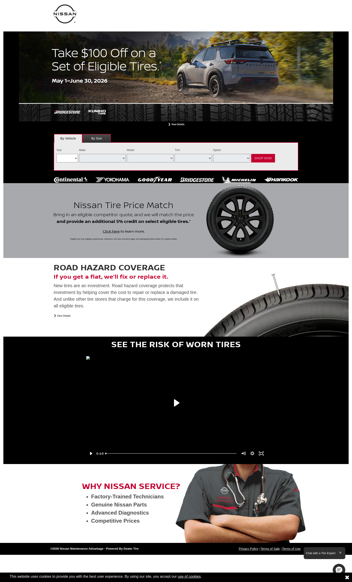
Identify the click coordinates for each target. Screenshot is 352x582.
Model (130, 150)
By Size (96, 138)
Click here (111, 231)
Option (217, 150)
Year (59, 150)
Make (82, 150)
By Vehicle (68, 140)
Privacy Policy (248, 549)
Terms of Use (291, 549)
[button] (339, 570)
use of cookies (189, 576)
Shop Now (263, 158)
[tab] (68, 138)
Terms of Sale (270, 549)
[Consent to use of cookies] (347, 577)
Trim (177, 150)
